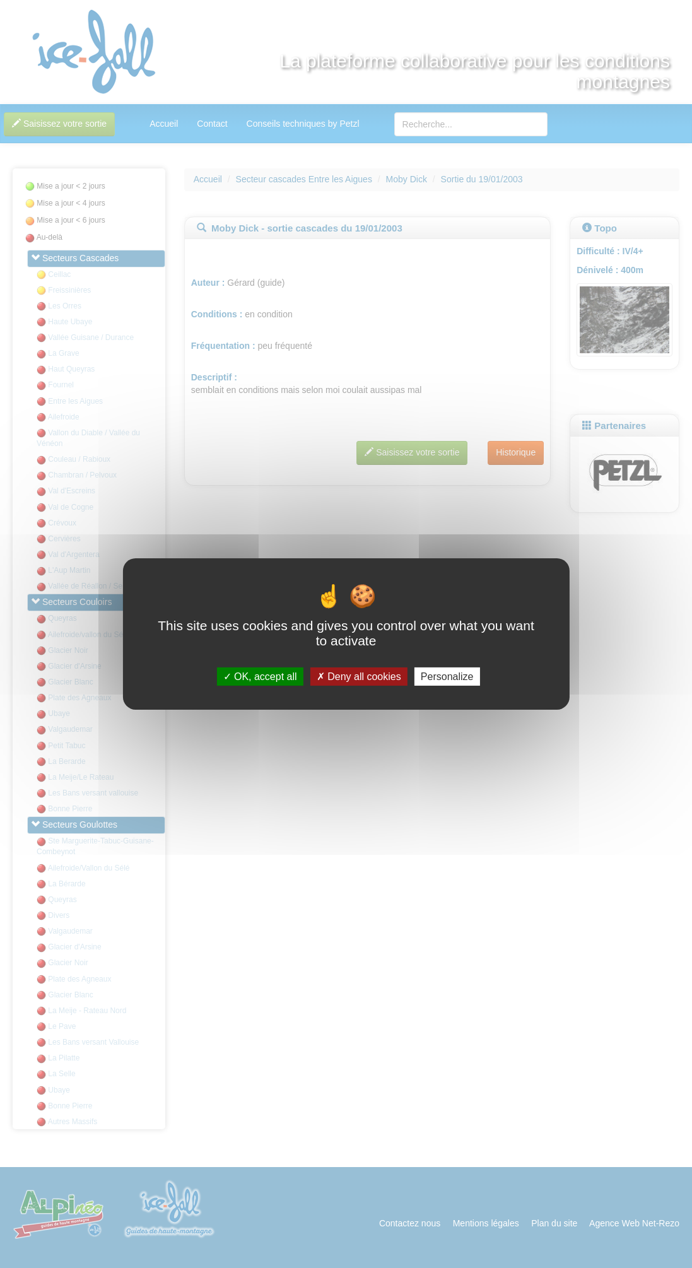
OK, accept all (260, 676)
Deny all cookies (359, 676)
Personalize (447, 676)
